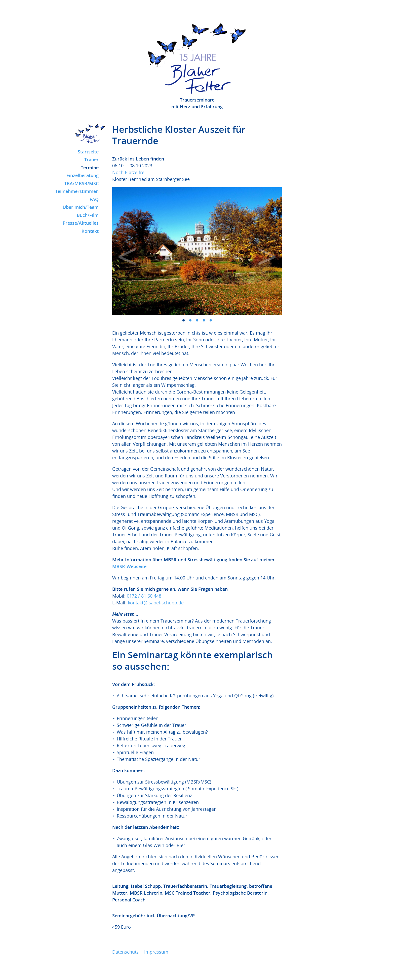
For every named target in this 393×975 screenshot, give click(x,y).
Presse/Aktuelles (81, 223)
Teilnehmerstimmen (77, 191)
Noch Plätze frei (129, 172)
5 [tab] (211, 320)
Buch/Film (88, 215)
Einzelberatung (82, 175)
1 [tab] (183, 320)
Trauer (91, 159)
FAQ (94, 199)
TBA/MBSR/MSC (81, 183)
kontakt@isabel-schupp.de (156, 603)
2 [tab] (190, 320)
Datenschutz (125, 952)
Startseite (88, 152)
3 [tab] (197, 320)
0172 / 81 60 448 (144, 596)
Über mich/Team (81, 207)
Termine (90, 168)
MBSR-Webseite (129, 566)
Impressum (156, 952)
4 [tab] (204, 320)
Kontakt (90, 231)
